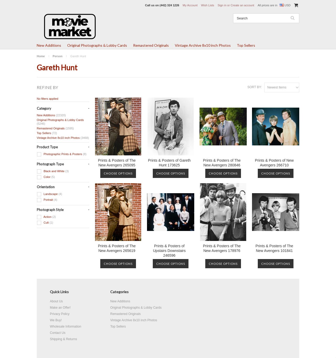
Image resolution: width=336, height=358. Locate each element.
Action (46, 217)
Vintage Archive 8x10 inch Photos (203, 45)
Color (46, 177)
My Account (190, 5)
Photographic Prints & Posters (61, 154)
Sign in (222, 5)
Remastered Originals (151, 45)
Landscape (49, 194)
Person (57, 56)
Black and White (53, 171)
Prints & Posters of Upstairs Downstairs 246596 (169, 250)
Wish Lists (207, 5)
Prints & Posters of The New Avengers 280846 (222, 162)
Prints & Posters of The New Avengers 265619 (117, 248)
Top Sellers (246, 45)
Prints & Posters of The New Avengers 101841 (274, 248)
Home (41, 56)
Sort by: (254, 87)
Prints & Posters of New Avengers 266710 (274, 162)
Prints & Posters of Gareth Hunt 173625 (169, 162)
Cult (45, 222)
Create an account (242, 5)
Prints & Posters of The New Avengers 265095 (117, 162)
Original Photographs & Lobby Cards (97, 45)
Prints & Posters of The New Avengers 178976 (222, 248)
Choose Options (118, 173)
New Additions (49, 45)
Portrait (47, 200)
